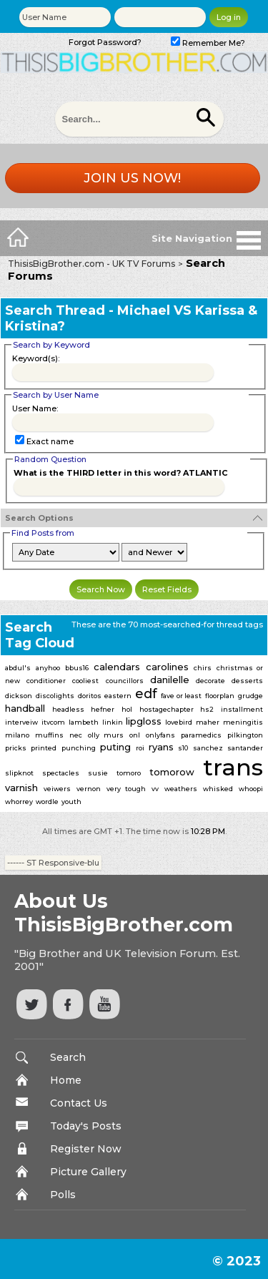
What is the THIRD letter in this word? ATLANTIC (120, 473)
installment (242, 709)
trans (233, 767)
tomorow (171, 772)
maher (207, 722)
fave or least (181, 696)
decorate (210, 681)
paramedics (201, 735)
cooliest (85, 681)
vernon (88, 789)
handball (25, 708)
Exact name (44, 441)
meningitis (243, 722)
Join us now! (132, 178)
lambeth (84, 722)
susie (98, 773)
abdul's (18, 668)
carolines (167, 666)
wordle (47, 801)
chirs (203, 668)
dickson (18, 696)
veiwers (57, 789)
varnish (21, 787)
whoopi (251, 789)
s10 (183, 748)
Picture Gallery (88, 1171)
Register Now (85, 1148)
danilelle (169, 679)
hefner (102, 709)
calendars (117, 666)
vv (155, 789)
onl (134, 735)
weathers (180, 789)
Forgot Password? (105, 42)
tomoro (128, 773)
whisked (218, 789)
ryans (161, 747)
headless (68, 709)
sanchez (208, 748)
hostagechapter (166, 709)
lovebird (178, 722)
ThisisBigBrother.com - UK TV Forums (91, 263)
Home (65, 1080)
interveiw (21, 722)
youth (71, 801)
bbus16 (77, 668)
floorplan (219, 696)
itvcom (53, 722)
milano (17, 735)
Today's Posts (85, 1125)
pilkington (245, 735)
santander (245, 748)
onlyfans (160, 735)
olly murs (106, 735)
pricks (15, 748)
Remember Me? (208, 43)
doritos (89, 696)
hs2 (207, 709)
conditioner (46, 681)
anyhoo (48, 668)
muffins (49, 735)
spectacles (60, 773)
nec (75, 735)
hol (126, 709)
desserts (247, 681)
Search (68, 1057)
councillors (125, 681)
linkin (112, 722)
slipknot (19, 773)
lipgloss (144, 721)
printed (43, 748)
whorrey (19, 801)
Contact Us (78, 1103)
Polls (63, 1194)
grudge (250, 696)
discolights (55, 696)
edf (146, 694)
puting (115, 747)
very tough (126, 789)
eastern (117, 696)
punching (78, 748)
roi (140, 748)
